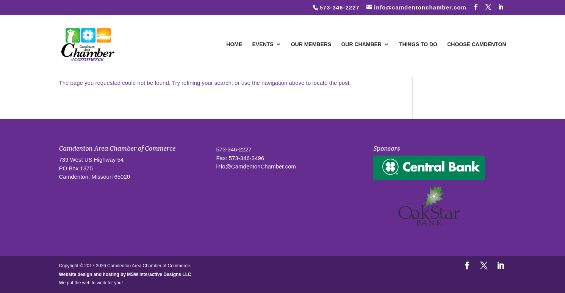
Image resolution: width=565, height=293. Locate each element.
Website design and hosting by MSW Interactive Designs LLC (125, 274)
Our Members (311, 44)
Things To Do (418, 44)
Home (234, 44)
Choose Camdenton (476, 44)
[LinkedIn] (501, 7)
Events (263, 44)
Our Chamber (361, 44)
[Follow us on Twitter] (488, 7)
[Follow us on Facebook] (476, 7)
